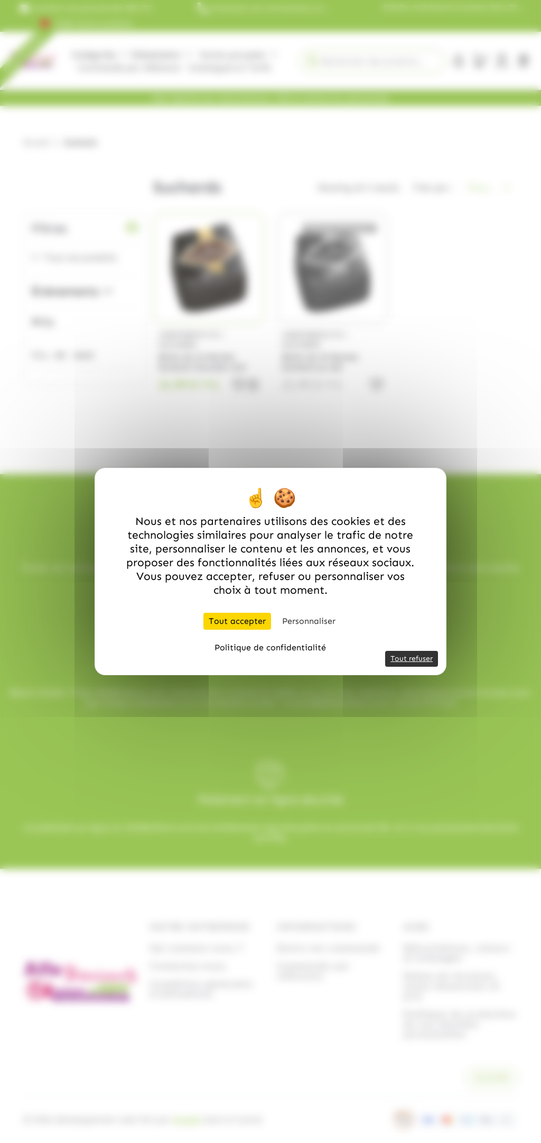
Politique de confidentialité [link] (270, 647)
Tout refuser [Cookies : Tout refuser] (411, 658)
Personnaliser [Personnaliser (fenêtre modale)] (308, 621)
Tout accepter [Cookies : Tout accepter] (237, 621)
